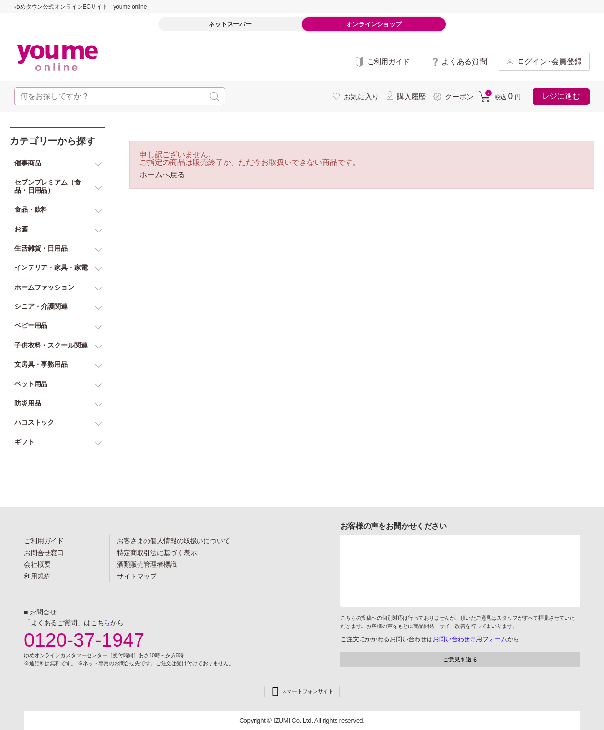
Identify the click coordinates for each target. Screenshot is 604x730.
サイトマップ (137, 576)
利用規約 (37, 576)
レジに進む (561, 96)
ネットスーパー (230, 24)
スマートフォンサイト (307, 691)
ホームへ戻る (162, 175)
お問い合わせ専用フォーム (470, 639)
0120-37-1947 (84, 639)
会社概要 (37, 564)
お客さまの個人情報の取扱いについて (173, 541)
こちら (101, 622)
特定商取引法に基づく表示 (157, 552)
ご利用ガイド (44, 541)
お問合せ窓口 (44, 552)
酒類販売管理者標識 (147, 564)
